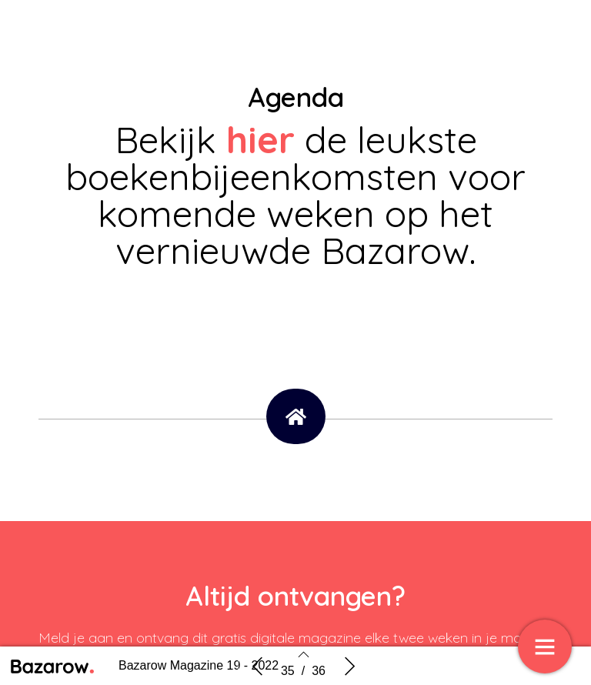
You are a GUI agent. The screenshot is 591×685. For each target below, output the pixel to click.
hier (265, 139)
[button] (296, 416)
